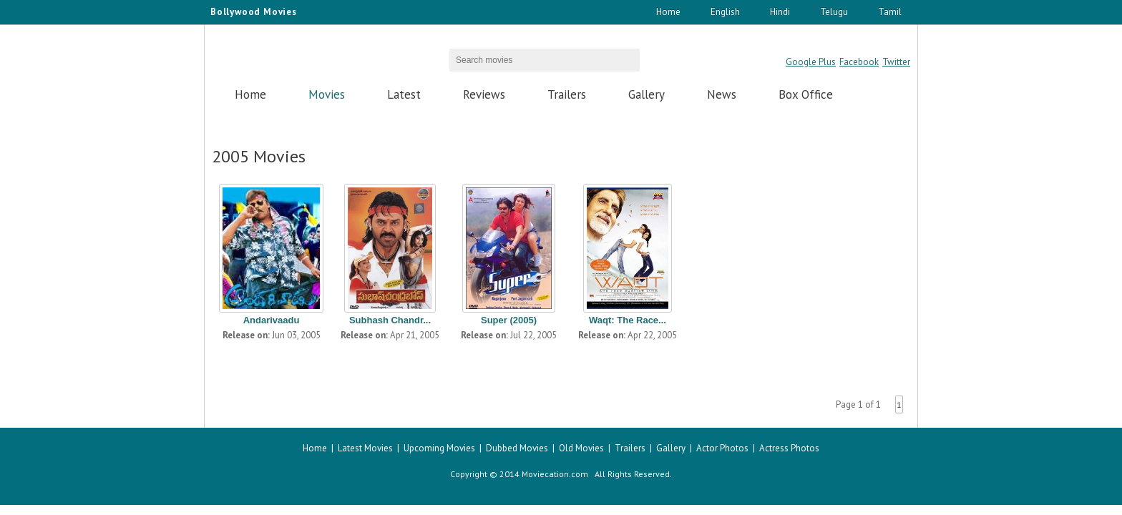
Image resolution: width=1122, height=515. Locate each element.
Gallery (646, 94)
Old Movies (581, 448)
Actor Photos (722, 448)
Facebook (859, 62)
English (725, 12)
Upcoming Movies (439, 448)
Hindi (780, 12)
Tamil (890, 12)
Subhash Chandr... (390, 320)
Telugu (834, 12)
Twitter (896, 62)
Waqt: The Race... (627, 320)
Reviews (484, 94)
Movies (326, 94)
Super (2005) (509, 320)
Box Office (806, 94)
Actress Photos (789, 448)
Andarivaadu (271, 320)
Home (668, 12)
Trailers (566, 94)
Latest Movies (365, 448)
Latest (404, 94)
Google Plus (811, 62)
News (721, 94)
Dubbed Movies (517, 448)
